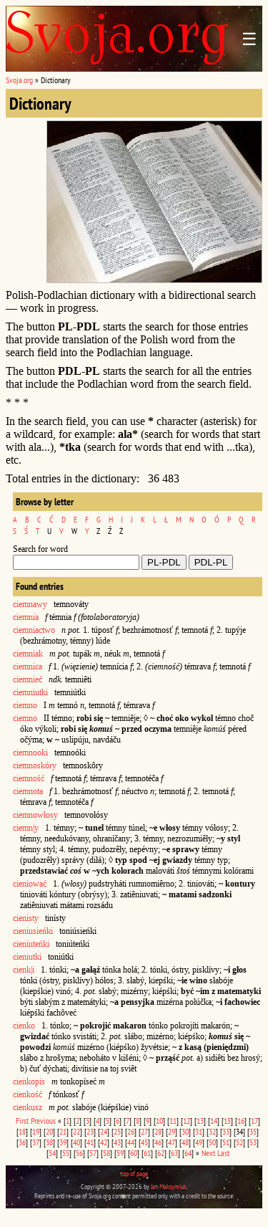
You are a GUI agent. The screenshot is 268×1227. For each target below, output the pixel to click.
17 (254, 1120)
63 (174, 1152)
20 (49, 1131)
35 (253, 1131)
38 (49, 1142)
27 (144, 1131)
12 (186, 1120)
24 (103, 1131)
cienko (24, 1026)
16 (240, 1120)
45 (144, 1142)
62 (160, 1152)
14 (213, 1120)
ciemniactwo (34, 630)
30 (185, 1131)
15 (227, 1120)
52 (239, 1142)
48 (185, 1142)
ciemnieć (27, 679)
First (22, 1120)
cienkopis (29, 1081)
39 (62, 1142)
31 (198, 1131)
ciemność (28, 778)
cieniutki (27, 957)
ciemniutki (30, 692)
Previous (43, 1120)
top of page (134, 1173)
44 (130, 1142)
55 (65, 1152)
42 (103, 1142)
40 (76, 1142)
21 (62, 1131)
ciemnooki (30, 753)
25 (117, 1131)
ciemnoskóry (34, 765)
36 (22, 1142)
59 (120, 1152)
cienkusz (27, 1107)
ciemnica (27, 667)
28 (158, 1131)
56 (79, 1152)
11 (173, 1120)
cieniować (29, 884)
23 (90, 1131)
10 (159, 1120)
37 (35, 1142)
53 (253, 1142)
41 (90, 1142)
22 (76, 1131)
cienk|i (23, 970)
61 (147, 1152)
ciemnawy (30, 604)
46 (158, 1142)
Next (208, 1152)
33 (225, 1131)
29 (171, 1131)
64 (188, 1152)
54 (52, 1152)
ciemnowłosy (35, 815)
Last (223, 1152)
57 (92, 1152)
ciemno (25, 705)
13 (200, 1120)
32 (212, 1131)
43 (117, 1142)
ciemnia (26, 617)
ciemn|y (26, 828)
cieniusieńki (33, 931)
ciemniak (28, 654)
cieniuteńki (31, 944)
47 (171, 1142)
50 (212, 1142)
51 (225, 1142)
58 (106, 1152)
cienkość (27, 1094)
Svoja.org (19, 80)
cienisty (26, 918)
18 (22, 1131)
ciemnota (28, 791)
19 (35, 1131)
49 (198, 1142)
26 (130, 1131)
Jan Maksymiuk (169, 1186)
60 (133, 1152)
